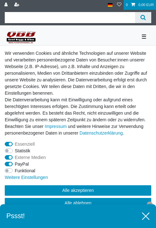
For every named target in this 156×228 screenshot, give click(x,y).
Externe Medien (30, 157)
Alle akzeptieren (78, 190)
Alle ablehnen (78, 203)
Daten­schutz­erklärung (101, 133)
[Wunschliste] (119, 5)
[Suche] (143, 17)
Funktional (25, 170)
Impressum (56, 126)
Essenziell (25, 144)
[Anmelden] (6, 5)
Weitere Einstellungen (26, 177)
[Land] (110, 5)
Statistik (22, 150)
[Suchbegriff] (70, 17)
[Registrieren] (17, 5)
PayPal (22, 164)
